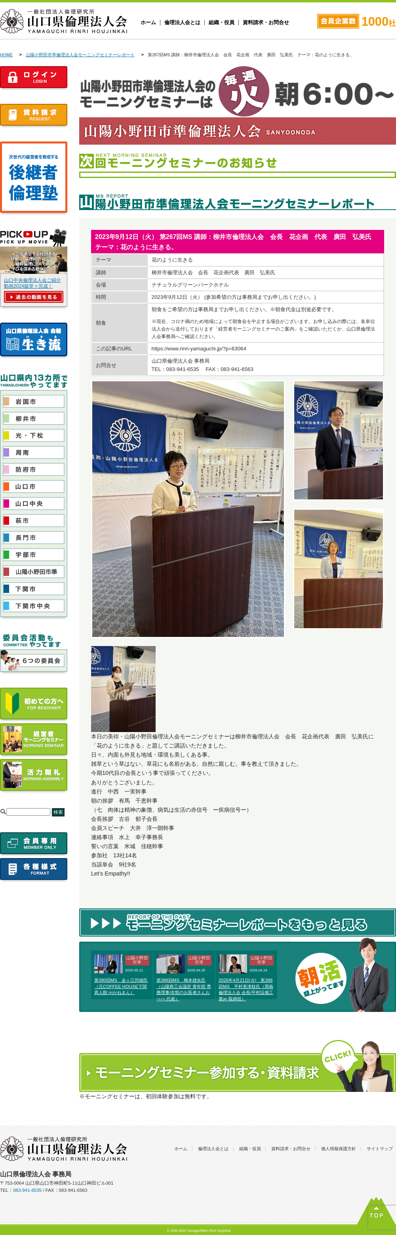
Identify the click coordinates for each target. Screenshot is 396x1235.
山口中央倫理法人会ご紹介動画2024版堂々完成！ (32, 283)
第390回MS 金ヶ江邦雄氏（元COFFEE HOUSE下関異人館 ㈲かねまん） (121, 986)
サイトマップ (380, 1148)
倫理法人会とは (182, 22)
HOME (6, 54)
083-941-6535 (27, 1190)
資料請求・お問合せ (266, 22)
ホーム (148, 22)
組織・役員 (221, 22)
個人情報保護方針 (338, 1148)
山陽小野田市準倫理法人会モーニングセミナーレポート (80, 54)
